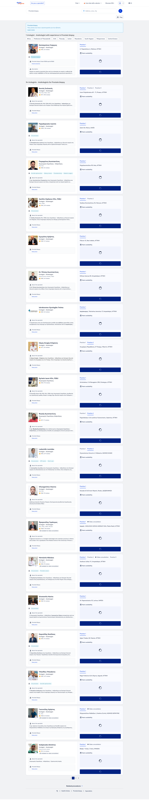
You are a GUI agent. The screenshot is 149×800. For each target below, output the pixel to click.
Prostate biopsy (78, 791)
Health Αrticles (65, 791)
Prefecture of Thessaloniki (42, 39)
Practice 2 (90, 88)
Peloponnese (101, 39)
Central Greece (112, 39)
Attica (29, 39)
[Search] (120, 11)
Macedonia (78, 39)
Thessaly (62, 39)
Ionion (70, 39)
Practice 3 (98, 88)
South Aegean (89, 39)
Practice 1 (83, 44)
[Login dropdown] (121, 3)
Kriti (54, 39)
